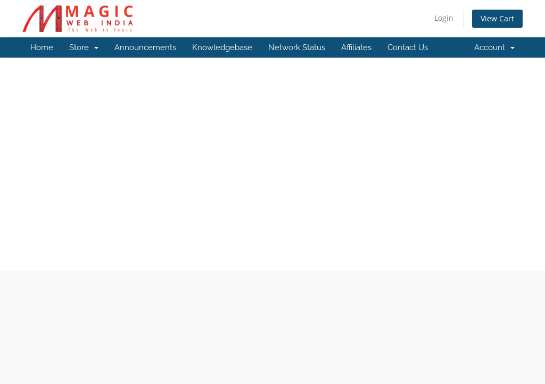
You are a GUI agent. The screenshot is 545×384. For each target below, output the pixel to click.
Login (443, 18)
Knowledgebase (222, 47)
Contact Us (407, 47)
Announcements (145, 47)
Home (41, 47)
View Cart (497, 18)
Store (83, 47)
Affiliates (356, 47)
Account (494, 47)
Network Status (296, 47)
